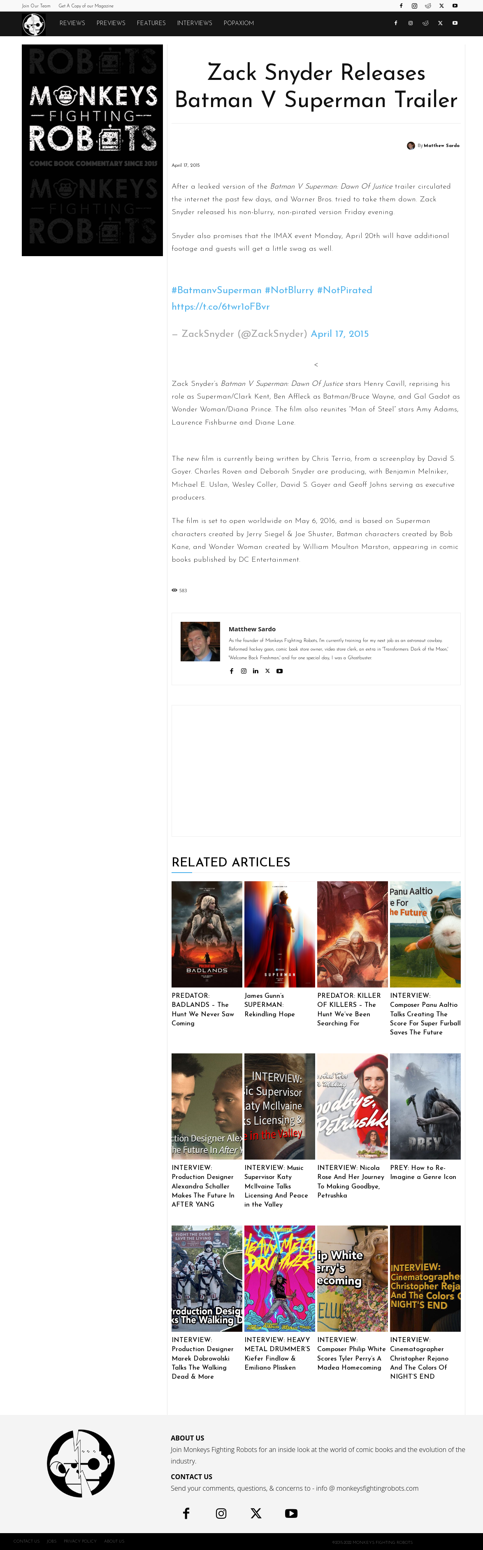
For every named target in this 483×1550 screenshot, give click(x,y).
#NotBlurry (289, 291)
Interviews (194, 24)
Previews (111, 24)
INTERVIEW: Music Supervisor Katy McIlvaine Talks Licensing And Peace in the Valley (276, 1187)
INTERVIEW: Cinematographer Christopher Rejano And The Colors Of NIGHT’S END (419, 1359)
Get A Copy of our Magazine (86, 6)
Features (151, 24)
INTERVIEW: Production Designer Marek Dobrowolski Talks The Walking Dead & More (203, 1359)
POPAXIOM (239, 24)
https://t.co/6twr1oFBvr (221, 307)
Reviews (72, 24)
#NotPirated (344, 291)
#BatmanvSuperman (217, 291)
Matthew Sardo (442, 146)
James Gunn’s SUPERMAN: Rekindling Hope (269, 1005)
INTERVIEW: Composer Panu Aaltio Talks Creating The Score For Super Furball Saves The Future (425, 1014)
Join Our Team (36, 6)
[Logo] (38, 24)
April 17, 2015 (340, 334)
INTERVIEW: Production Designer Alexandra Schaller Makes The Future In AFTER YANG (203, 1187)
